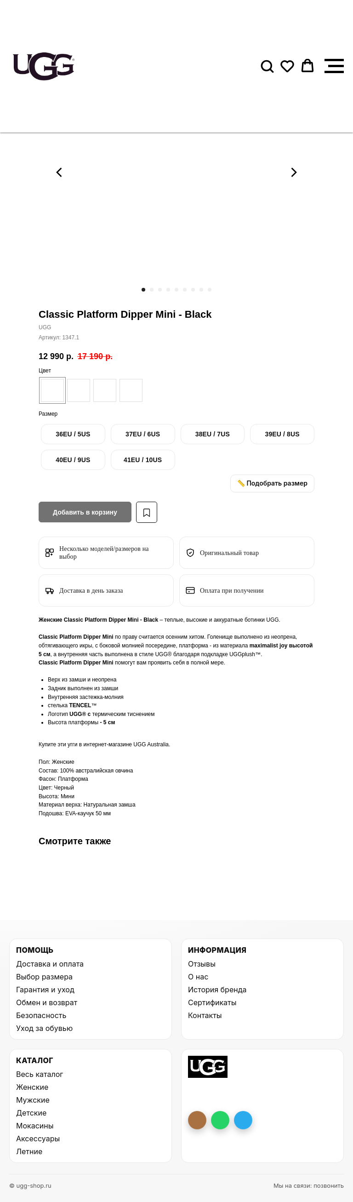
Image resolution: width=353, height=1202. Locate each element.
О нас (198, 976)
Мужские (33, 1100)
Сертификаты (212, 1002)
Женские (32, 1087)
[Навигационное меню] (334, 66)
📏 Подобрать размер (272, 483)
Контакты (205, 1015)
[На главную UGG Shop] (208, 1067)
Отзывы (202, 963)
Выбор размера (44, 976)
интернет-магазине (108, 744)
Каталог (34, 1060)
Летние (29, 1151)
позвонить (328, 1185)
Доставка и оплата (50, 963)
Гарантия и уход (45, 989)
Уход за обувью (44, 1028)
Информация (217, 950)
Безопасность (41, 1015)
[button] (267, 66)
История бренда (217, 989)
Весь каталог (39, 1074)
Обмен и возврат (46, 1002)
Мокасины (35, 1125)
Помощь (34, 950)
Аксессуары (38, 1138)
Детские (31, 1112)
